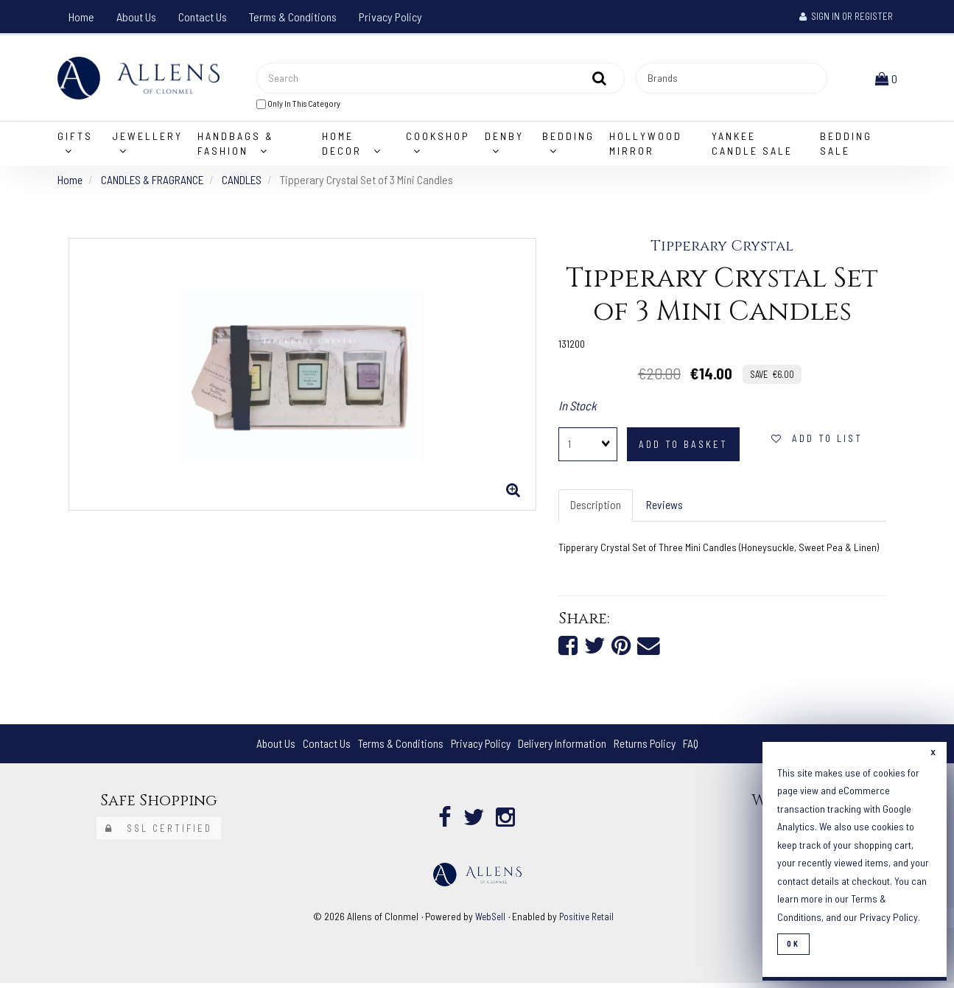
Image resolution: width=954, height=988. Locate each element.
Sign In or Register (846, 16)
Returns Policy (649, 748)
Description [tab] (596, 509)
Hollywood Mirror (645, 146)
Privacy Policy (390, 17)
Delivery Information (563, 748)
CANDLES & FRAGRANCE (155, 182)
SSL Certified (158, 833)
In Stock (577, 408)
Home (81, 17)
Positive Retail (587, 921)
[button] (887, 79)
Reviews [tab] (667, 509)
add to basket (683, 448)
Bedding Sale (846, 146)
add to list (817, 442)
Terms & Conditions (293, 17)
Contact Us (202, 17)
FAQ (696, 748)
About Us (136, 17)
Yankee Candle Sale (752, 146)
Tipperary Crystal (722, 249)
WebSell (488, 921)
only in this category (298, 105)
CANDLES (246, 182)
